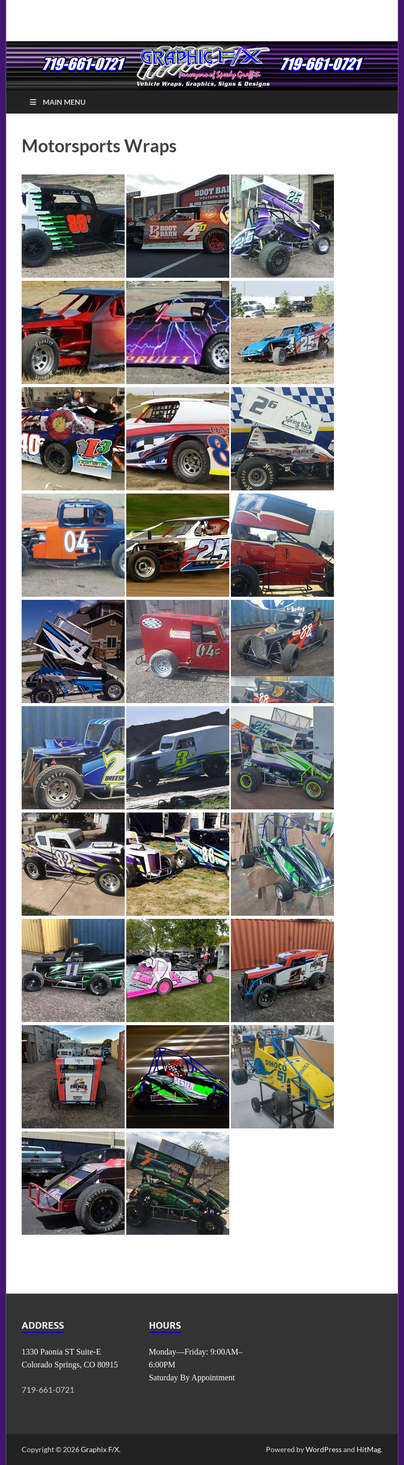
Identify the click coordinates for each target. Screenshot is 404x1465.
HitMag (369, 1449)
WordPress (324, 1449)
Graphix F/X (100, 1449)
